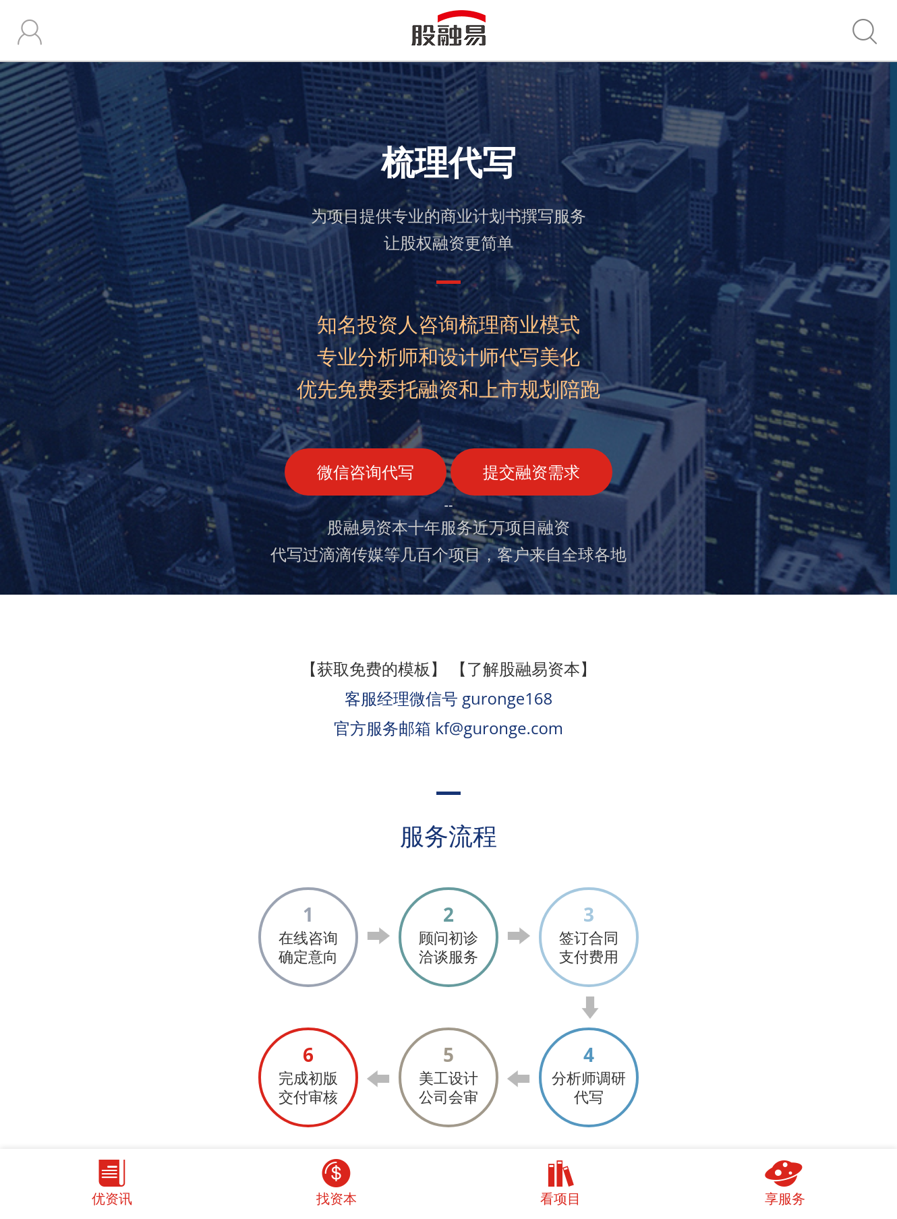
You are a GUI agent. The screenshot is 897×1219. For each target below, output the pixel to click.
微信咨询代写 (365, 471)
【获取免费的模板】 (373, 668)
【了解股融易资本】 (523, 668)
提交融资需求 (531, 471)
